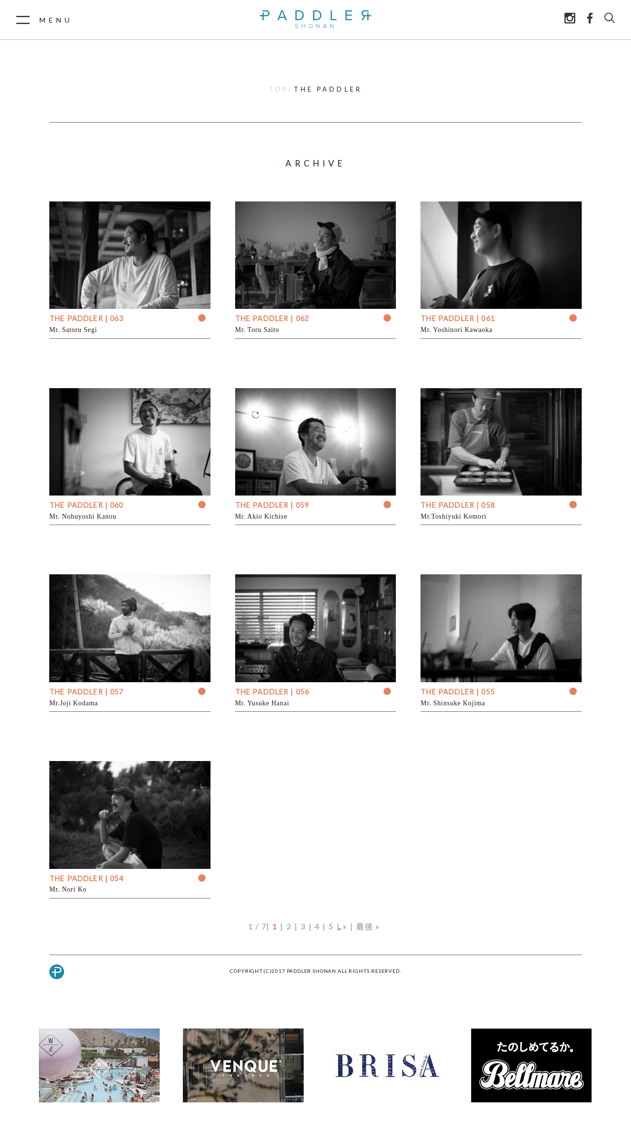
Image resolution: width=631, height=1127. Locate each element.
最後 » (368, 926)
